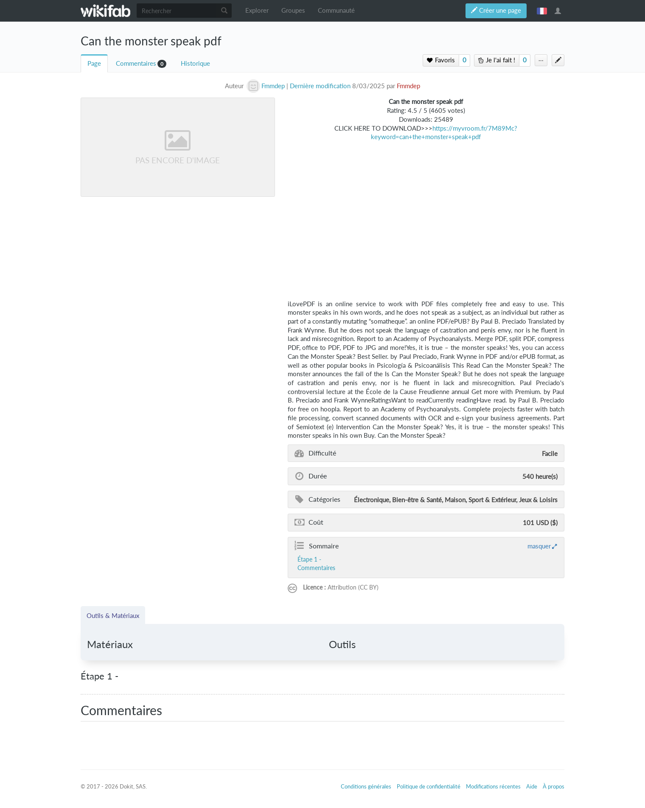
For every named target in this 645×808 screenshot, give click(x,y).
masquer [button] (539, 546)
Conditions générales (366, 786)
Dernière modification (320, 85)
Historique (195, 63)
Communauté (336, 10)
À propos (553, 786)
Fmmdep (408, 85)
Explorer (257, 10)
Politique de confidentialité (428, 786)
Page (94, 63)
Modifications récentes (493, 786)
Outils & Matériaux (113, 615)
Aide (531, 786)
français (542, 10)
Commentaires (136, 63)
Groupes (293, 10)
